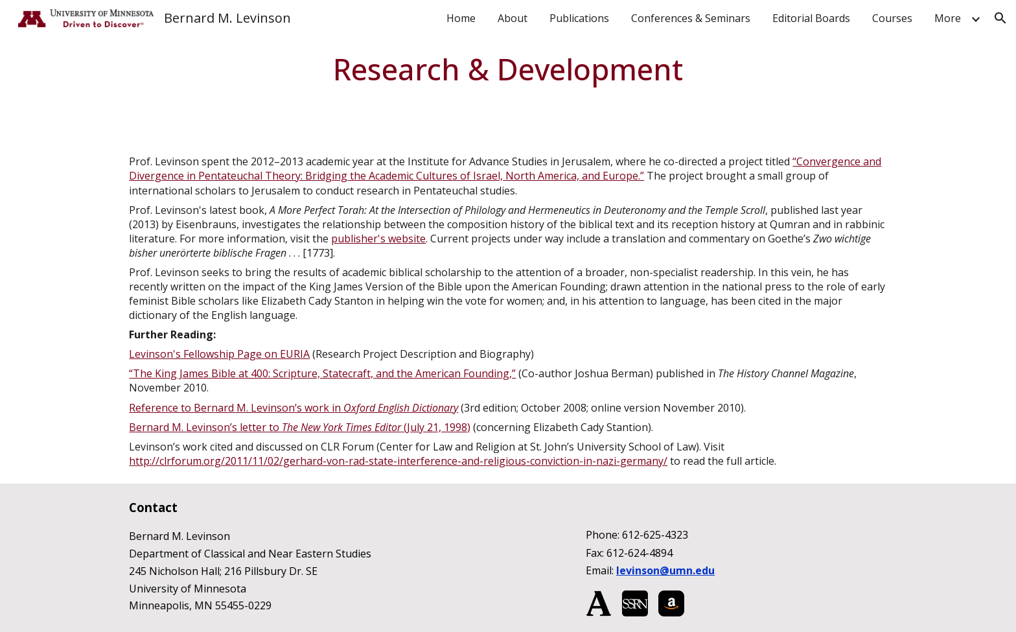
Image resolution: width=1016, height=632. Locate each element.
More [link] (947, 18)
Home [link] (461, 18)
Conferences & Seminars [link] (690, 18)
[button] (1000, 18)
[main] (508, 69)
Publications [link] (579, 18)
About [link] (512, 18)
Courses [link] (892, 18)
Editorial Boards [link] (811, 18)
